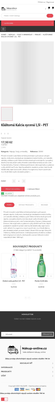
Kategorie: (5, 152)
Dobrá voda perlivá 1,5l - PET (14, 281)
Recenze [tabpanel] (44, 205)
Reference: (34, 152)
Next (29, 297)
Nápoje (12, 152)
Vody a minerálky (22, 152)
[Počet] (19, 181)
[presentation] (27, 326)
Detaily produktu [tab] (26, 205)
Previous (26, 297)
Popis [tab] (9, 205)
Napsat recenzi (6, 138)
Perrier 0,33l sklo (41, 281)
